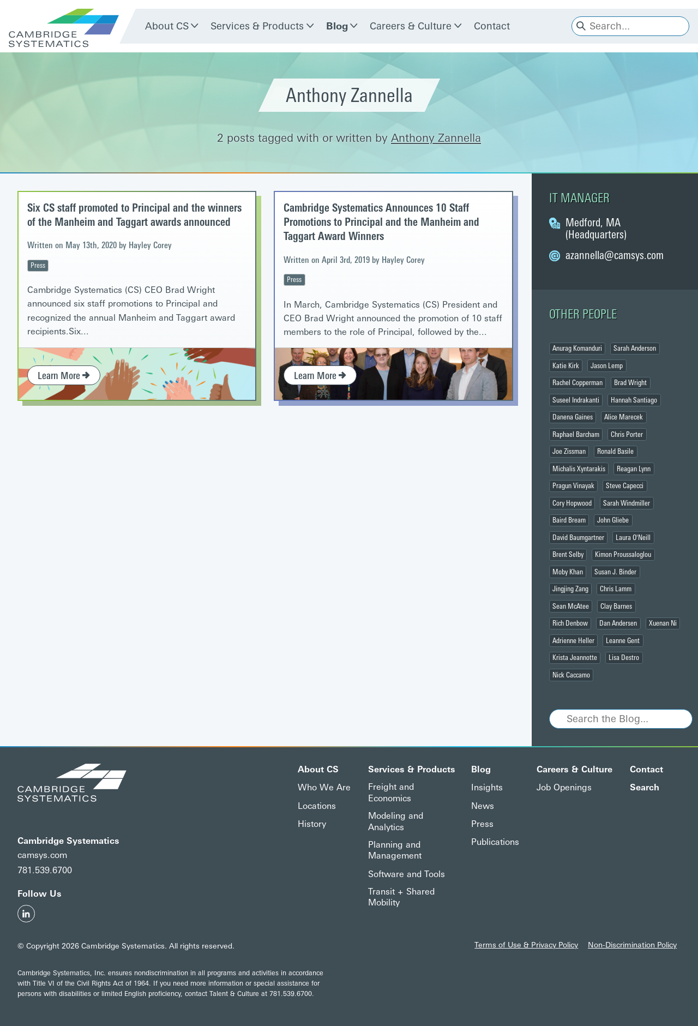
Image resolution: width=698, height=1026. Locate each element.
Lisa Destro (624, 657)
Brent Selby (567, 554)
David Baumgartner (578, 537)
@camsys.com (614, 255)
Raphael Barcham (575, 434)
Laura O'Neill (633, 537)
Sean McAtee (570, 606)
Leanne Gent (623, 640)
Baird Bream (569, 519)
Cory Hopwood (572, 503)
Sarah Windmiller (626, 503)
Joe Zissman (569, 451)
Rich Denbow (570, 623)
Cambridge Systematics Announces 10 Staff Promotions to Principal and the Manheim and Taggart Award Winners (381, 222)
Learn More (64, 376)
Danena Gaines (572, 416)
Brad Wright (630, 382)
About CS (167, 26)
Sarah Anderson (634, 348)
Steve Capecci (624, 485)
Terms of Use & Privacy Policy (526, 944)
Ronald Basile (615, 451)
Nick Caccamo (571, 674)
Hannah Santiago (634, 399)
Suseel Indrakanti (575, 399)
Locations (317, 806)
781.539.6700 (44, 870)
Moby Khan (567, 571)
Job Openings (564, 787)
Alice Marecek (623, 416)
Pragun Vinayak (573, 485)
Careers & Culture (411, 26)
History (312, 824)
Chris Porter (627, 434)
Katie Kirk (565, 365)
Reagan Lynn (634, 468)
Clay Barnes (616, 606)
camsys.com (42, 855)
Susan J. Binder (615, 571)
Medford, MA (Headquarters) (596, 229)
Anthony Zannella (436, 138)
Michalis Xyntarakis (578, 468)
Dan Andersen (618, 623)
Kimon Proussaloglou (623, 554)
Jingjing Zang (570, 588)
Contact (492, 26)
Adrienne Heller (573, 640)
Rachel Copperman (577, 382)
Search (644, 787)
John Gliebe (613, 519)
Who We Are (324, 787)
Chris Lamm (615, 588)
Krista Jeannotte (574, 657)
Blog (337, 26)
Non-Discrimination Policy (632, 944)
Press (38, 265)
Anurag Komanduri (577, 348)
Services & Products (257, 26)
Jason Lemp (607, 365)
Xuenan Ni (663, 623)
